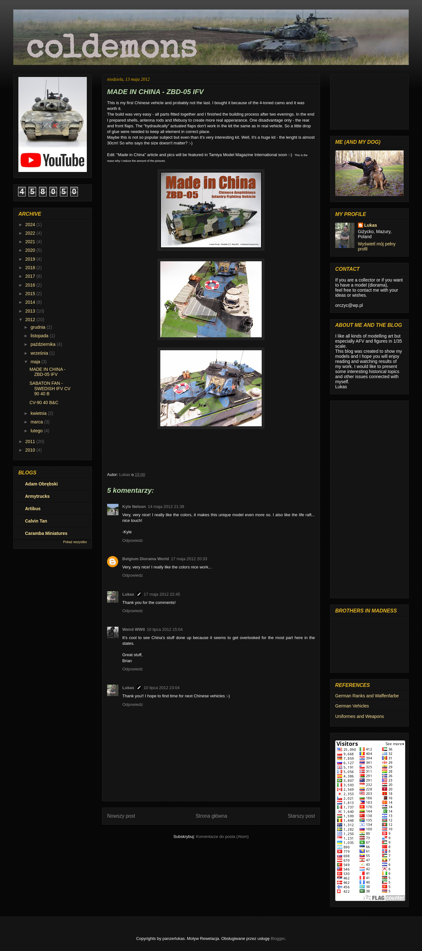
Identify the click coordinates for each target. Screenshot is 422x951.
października (43, 344)
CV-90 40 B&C (43, 402)
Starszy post (301, 816)
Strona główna (211, 816)
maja (35, 361)
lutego (37, 430)
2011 (30, 441)
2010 (30, 450)
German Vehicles (352, 705)
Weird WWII (133, 629)
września (39, 353)
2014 (30, 302)
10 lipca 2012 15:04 (164, 629)
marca (37, 421)
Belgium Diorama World (145, 558)
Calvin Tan (36, 520)
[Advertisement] (369, 498)
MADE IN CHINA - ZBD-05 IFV (47, 372)
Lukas (128, 594)
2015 (30, 293)
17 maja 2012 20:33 (189, 558)
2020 (30, 250)
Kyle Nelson (134, 506)
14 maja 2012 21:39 (166, 506)
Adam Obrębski (41, 483)
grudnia (38, 327)
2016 (30, 285)
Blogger (278, 938)
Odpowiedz (132, 540)
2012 (30, 319)
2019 (30, 259)
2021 (30, 241)
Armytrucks (37, 496)
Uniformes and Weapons (359, 716)
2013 (30, 311)
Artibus (33, 508)
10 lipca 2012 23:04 (162, 687)
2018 (30, 267)
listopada (39, 335)
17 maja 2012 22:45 (162, 594)
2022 (30, 233)
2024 (30, 224)
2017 (30, 276)
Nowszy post (121, 816)
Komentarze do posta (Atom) (222, 836)
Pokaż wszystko (75, 542)
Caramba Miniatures (46, 533)
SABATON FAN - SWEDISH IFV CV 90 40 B (49, 388)
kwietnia (39, 413)
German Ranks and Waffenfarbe (367, 695)
